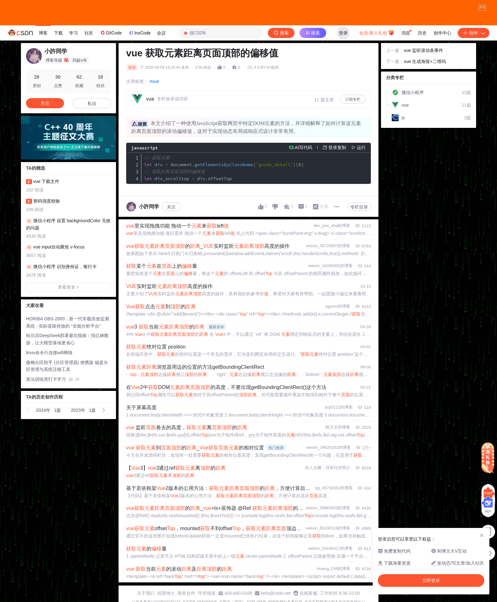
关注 (171, 207)
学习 (73, 32)
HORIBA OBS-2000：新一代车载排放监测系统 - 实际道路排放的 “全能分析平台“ (67, 322)
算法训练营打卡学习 (52, 379)
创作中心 (442, 32)
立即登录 (431, 580)
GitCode (111, 32)
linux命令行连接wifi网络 (49, 352)
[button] (28, 410)
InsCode (139, 33)
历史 (422, 32)
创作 (473, 32)
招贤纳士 (166, 593)
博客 (43, 32)
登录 (343, 32)
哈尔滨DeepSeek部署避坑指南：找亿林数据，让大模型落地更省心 (67, 339)
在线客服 (308, 593)
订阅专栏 (352, 99)
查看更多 (68, 287)
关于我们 (146, 593)
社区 (88, 32)
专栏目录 (359, 207)
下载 (58, 32)
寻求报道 (207, 593)
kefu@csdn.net (276, 593)
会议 (161, 32)
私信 (91, 103)
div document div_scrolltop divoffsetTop (224, 168)
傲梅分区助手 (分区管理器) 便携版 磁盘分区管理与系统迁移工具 (67, 366)
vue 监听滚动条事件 (423, 50)
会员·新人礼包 (376, 32)
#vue (154, 81)
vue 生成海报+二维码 (425, 61)
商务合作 (186, 593)
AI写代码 (303, 147)
